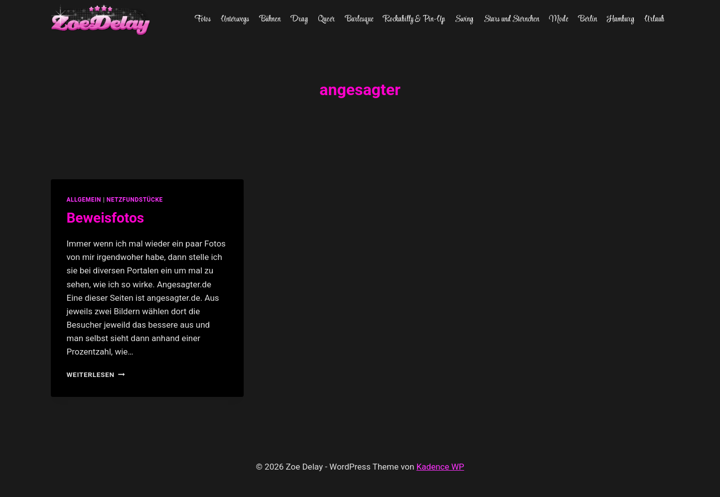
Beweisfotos (105, 218)
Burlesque (359, 19)
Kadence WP (440, 467)
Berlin (587, 19)
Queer (326, 19)
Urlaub (654, 19)
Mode (558, 19)
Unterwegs (235, 19)
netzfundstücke (135, 199)
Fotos (202, 19)
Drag (299, 19)
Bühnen (270, 19)
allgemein (84, 199)
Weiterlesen (96, 374)
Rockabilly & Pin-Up (414, 19)
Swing (464, 19)
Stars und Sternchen (511, 19)
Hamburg (620, 19)
